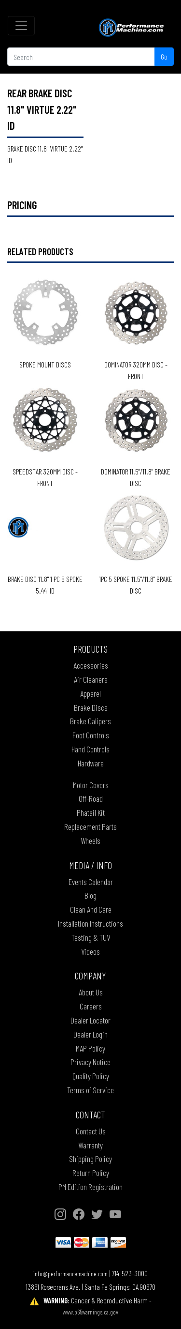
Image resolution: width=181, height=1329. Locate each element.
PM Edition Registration (90, 1187)
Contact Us (91, 1131)
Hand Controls (90, 749)
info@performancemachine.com (70, 1273)
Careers (91, 1006)
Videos (90, 951)
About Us (91, 992)
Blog (90, 895)
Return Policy (90, 1172)
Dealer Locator (90, 1020)
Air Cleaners (91, 679)
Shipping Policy (90, 1158)
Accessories (90, 665)
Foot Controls (90, 735)
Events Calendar (91, 881)
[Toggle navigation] (21, 25)
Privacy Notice (90, 1062)
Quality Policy (90, 1076)
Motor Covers (91, 785)
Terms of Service (90, 1090)
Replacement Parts (90, 826)
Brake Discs (91, 707)
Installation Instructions (90, 923)
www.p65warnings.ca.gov (90, 1312)
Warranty (90, 1145)
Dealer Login (90, 1034)
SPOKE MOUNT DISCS (45, 364)
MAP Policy (90, 1048)
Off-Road (91, 798)
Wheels (90, 840)
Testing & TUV (90, 937)
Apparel (90, 693)
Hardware (91, 763)
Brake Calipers (90, 721)
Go (164, 56)
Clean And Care (90, 909)
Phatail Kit (91, 812)
